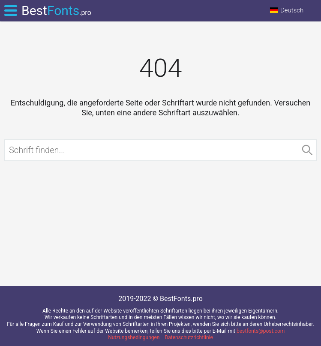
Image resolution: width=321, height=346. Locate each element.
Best (56, 10)
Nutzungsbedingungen (133, 337)
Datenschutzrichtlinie (189, 337)
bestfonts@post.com (261, 331)
